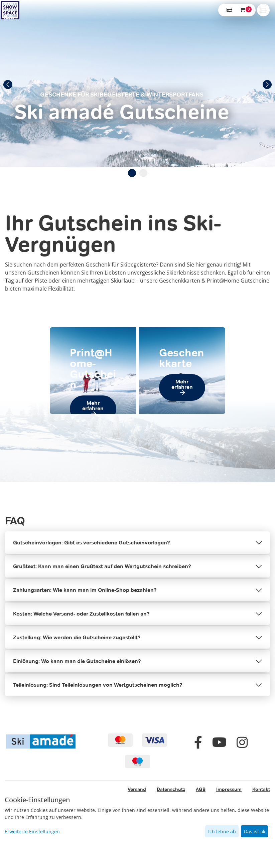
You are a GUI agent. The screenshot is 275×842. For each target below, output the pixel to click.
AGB (200, 789)
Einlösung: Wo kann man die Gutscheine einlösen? (77, 661)
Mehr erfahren (93, 405)
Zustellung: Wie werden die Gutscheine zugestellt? (77, 637)
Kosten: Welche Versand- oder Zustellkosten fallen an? (81, 614)
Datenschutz (171, 789)
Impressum (229, 789)
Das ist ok (254, 831)
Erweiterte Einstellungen (32, 831)
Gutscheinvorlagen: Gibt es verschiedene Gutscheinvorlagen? (91, 542)
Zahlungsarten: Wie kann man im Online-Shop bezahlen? (85, 590)
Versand (137, 789)
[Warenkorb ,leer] (243, 10)
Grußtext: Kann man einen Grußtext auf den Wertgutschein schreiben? (102, 566)
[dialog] (137, 817)
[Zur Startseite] (10, 10)
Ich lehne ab (222, 831)
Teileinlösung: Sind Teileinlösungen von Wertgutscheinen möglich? (97, 685)
